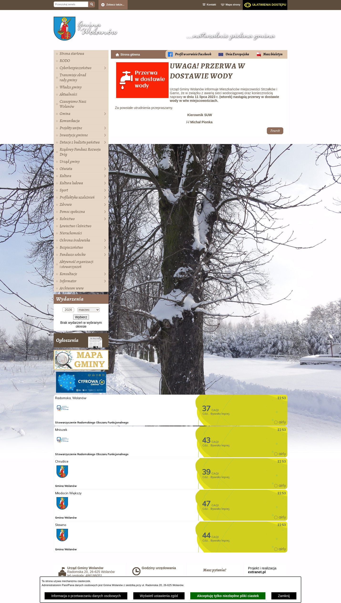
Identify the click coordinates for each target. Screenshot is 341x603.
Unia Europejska (237, 54)
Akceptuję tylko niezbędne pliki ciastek (228, 596)
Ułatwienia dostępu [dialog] (269, 4)
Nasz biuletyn (273, 54)
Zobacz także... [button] (115, 4)
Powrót (275, 131)
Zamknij (284, 596)
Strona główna (130, 54)
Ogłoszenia (79, 342)
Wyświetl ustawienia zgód (159, 596)
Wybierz (81, 317)
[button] (142, 97)
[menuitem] (81, 53)
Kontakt (211, 4)
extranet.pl (257, 572)
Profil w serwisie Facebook (193, 54)
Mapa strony (233, 4)
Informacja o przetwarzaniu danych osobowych (86, 596)
